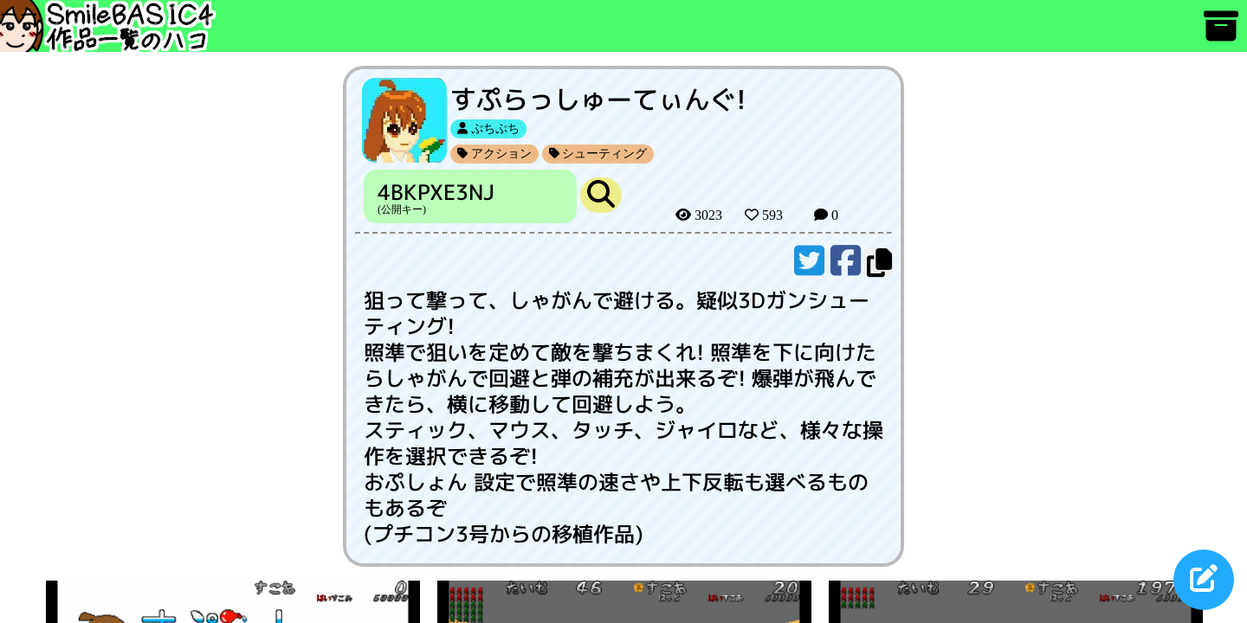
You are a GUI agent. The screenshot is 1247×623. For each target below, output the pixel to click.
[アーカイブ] (1221, 34)
